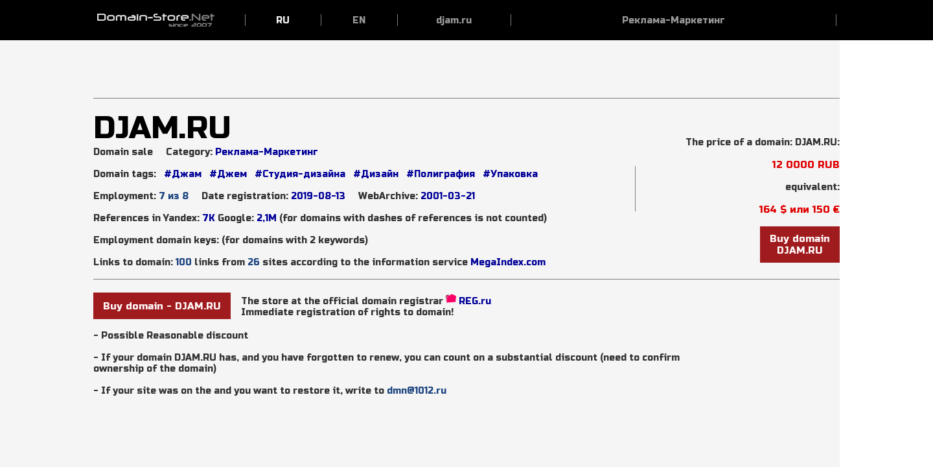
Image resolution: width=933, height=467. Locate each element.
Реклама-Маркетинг (266, 152)
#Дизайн (374, 174)
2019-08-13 (318, 196)
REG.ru (475, 301)
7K (208, 218)
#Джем (227, 174)
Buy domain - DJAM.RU (162, 306)
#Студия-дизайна (298, 174)
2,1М (267, 218)
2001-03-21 (447, 196)
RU (283, 20)
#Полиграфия (439, 174)
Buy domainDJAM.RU (800, 244)
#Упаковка (509, 174)
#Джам (183, 174)
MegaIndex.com (508, 262)
